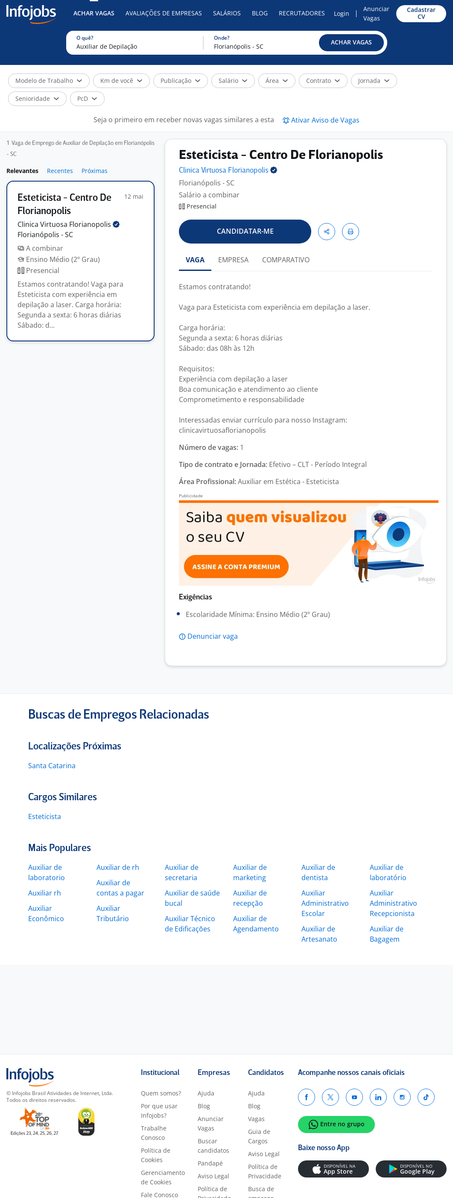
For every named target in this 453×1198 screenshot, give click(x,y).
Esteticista (44, 816)
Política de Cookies (155, 1155)
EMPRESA (233, 259)
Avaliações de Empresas (164, 13)
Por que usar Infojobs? (159, 1110)
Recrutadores (302, 13)
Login (341, 13)
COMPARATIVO (286, 259)
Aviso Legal (213, 1176)
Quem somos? (161, 1093)
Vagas (256, 1119)
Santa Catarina (52, 765)
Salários (227, 13)
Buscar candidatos (213, 1145)
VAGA (195, 259)
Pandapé (210, 1163)
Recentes (60, 171)
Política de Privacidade (264, 1171)
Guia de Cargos (259, 1136)
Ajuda (206, 1093)
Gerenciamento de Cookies (163, 1177)
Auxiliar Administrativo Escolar (325, 903)
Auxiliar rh (44, 893)
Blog (260, 13)
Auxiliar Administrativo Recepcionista (393, 903)
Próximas (95, 171)
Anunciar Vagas (376, 13)
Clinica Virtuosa (69, 224)
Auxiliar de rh (117, 867)
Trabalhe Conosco (154, 1133)
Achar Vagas (93, 13)
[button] (351, 42)
